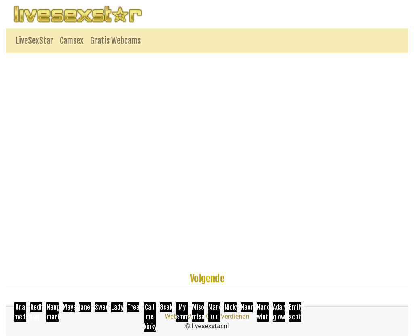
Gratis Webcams (115, 41)
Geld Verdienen (227, 316)
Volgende (207, 278)
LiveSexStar (34, 41)
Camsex (72, 41)
